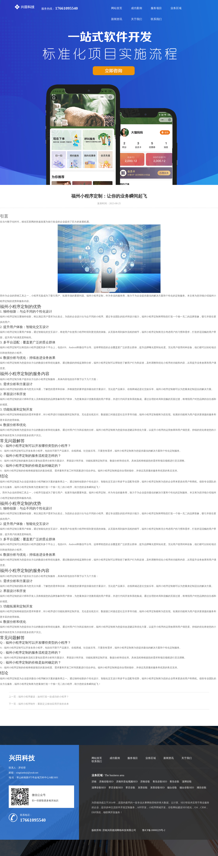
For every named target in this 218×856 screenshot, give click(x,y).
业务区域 (175, 8)
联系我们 (156, 19)
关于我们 (136, 19)
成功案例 (136, 8)
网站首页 (116, 8)
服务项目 (156, 8)
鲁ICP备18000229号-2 (153, 830)
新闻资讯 (116, 19)
